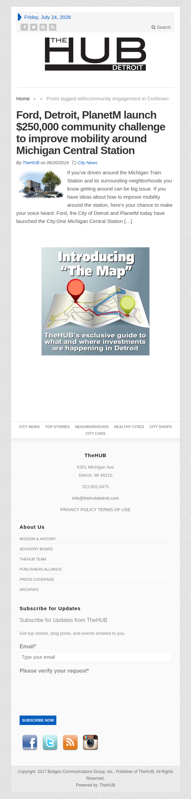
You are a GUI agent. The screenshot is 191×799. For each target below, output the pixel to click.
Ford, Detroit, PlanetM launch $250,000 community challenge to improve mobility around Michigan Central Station (90, 132)
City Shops (160, 427)
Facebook (30, 742)
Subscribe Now (38, 720)
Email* (28, 646)
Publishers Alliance (41, 569)
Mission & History (38, 539)
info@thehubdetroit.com (95, 498)
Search (161, 27)
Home (23, 98)
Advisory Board (36, 549)
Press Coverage (37, 579)
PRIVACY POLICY (78, 509)
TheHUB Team (33, 559)
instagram (90, 742)
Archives (29, 590)
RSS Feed (70, 742)
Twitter (50, 742)
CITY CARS (95, 433)
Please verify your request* (54, 671)
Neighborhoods (92, 427)
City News (88, 162)
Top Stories (57, 427)
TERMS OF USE (114, 509)
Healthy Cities (129, 427)
